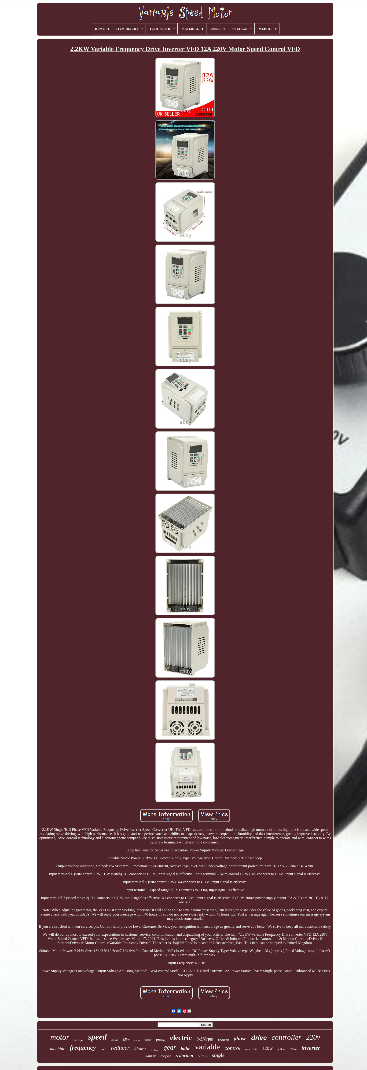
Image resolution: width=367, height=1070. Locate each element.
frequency (83, 1047)
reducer (120, 1047)
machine (57, 1048)
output (202, 1056)
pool (103, 1049)
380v (293, 1049)
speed (97, 1036)
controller (286, 1037)
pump (160, 1039)
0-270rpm (205, 1039)
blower (140, 1048)
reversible (251, 1049)
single (218, 1055)
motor (59, 1037)
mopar (166, 1056)
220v (313, 1037)
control (232, 1048)
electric (181, 1037)
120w (267, 1048)
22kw (281, 1049)
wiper (148, 1039)
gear (170, 1047)
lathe (185, 1048)
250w (114, 1039)
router (151, 1056)
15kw (126, 1039)
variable (207, 1047)
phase (240, 1038)
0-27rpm (78, 1040)
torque (137, 1040)
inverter (310, 1048)
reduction (184, 1055)
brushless (223, 1039)
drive (259, 1037)
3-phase (155, 1049)
